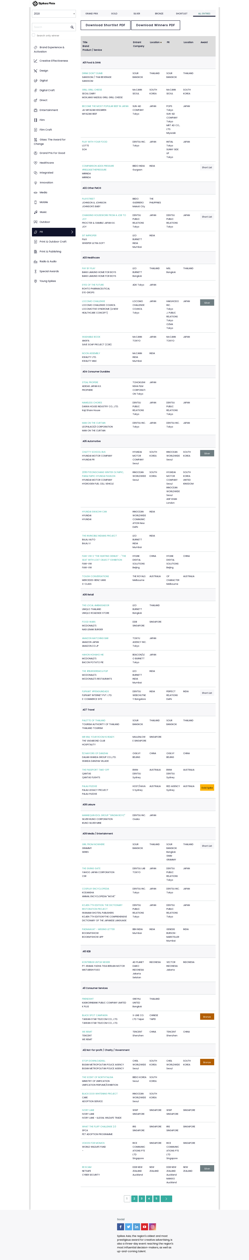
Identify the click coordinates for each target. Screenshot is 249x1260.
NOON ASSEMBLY (91, 353)
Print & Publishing (50, 251)
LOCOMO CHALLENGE (93, 301)
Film (42, 120)
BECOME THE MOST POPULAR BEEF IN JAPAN (105, 106)
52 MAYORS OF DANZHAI (95, 753)
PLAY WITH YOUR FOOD (94, 141)
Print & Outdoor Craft (53, 242)
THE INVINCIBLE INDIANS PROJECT (99, 535)
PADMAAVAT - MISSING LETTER (98, 929)
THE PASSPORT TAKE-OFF (95, 769)
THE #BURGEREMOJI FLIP (95, 671)
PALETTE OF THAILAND (93, 720)
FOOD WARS (89, 621)
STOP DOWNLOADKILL (93, 1060)
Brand (86, 46)
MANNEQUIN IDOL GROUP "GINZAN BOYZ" (103, 815)
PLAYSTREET (88, 198)
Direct (43, 100)
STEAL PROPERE (90, 382)
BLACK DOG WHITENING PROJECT (100, 1093)
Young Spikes (48, 281)
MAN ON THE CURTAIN (93, 422)
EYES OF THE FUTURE (93, 284)
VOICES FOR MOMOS (93, 1143)
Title (85, 42)
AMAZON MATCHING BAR (95, 638)
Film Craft (46, 130)
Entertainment (49, 110)
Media (43, 192)
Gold (114, 13)
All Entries (204, 13)
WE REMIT (87, 1031)
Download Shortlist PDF (105, 25)
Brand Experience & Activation (49, 50)
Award (204, 42)
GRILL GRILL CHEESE (92, 89)
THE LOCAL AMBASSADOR (95, 605)
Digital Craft (47, 90)
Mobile (44, 202)
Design (44, 70)
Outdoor (45, 222)
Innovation (46, 182)
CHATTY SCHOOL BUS (94, 452)
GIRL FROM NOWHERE (93, 844)
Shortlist (182, 13)
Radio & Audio (48, 261)
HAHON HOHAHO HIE (93, 654)
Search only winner (48, 35)
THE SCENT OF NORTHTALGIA (97, 1077)
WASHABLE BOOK (91, 336)
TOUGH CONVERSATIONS (95, 576)
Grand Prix (91, 13)
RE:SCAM (86, 1167)
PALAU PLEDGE (89, 786)
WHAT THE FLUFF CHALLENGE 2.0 (99, 1126)
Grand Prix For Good (52, 153)
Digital (44, 80)
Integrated (46, 173)
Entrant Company (138, 44)
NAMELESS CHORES (92, 402)
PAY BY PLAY (88, 268)
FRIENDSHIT (88, 998)
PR (41, 232)
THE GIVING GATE (91, 868)
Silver (137, 13)
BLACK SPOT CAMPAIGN (94, 1015)
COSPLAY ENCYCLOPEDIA (95, 888)
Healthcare (47, 163)
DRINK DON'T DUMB (92, 73)
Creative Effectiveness (54, 61)
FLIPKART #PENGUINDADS (95, 691)
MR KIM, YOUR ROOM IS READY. (98, 736)
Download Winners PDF (155, 25)
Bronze (159, 13)
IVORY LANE (88, 1110)
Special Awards (49, 271)
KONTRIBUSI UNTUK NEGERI (96, 962)
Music (43, 212)
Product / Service (92, 50)
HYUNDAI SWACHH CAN (94, 511)
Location (155, 42)
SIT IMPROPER (89, 235)
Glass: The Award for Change (50, 142)
